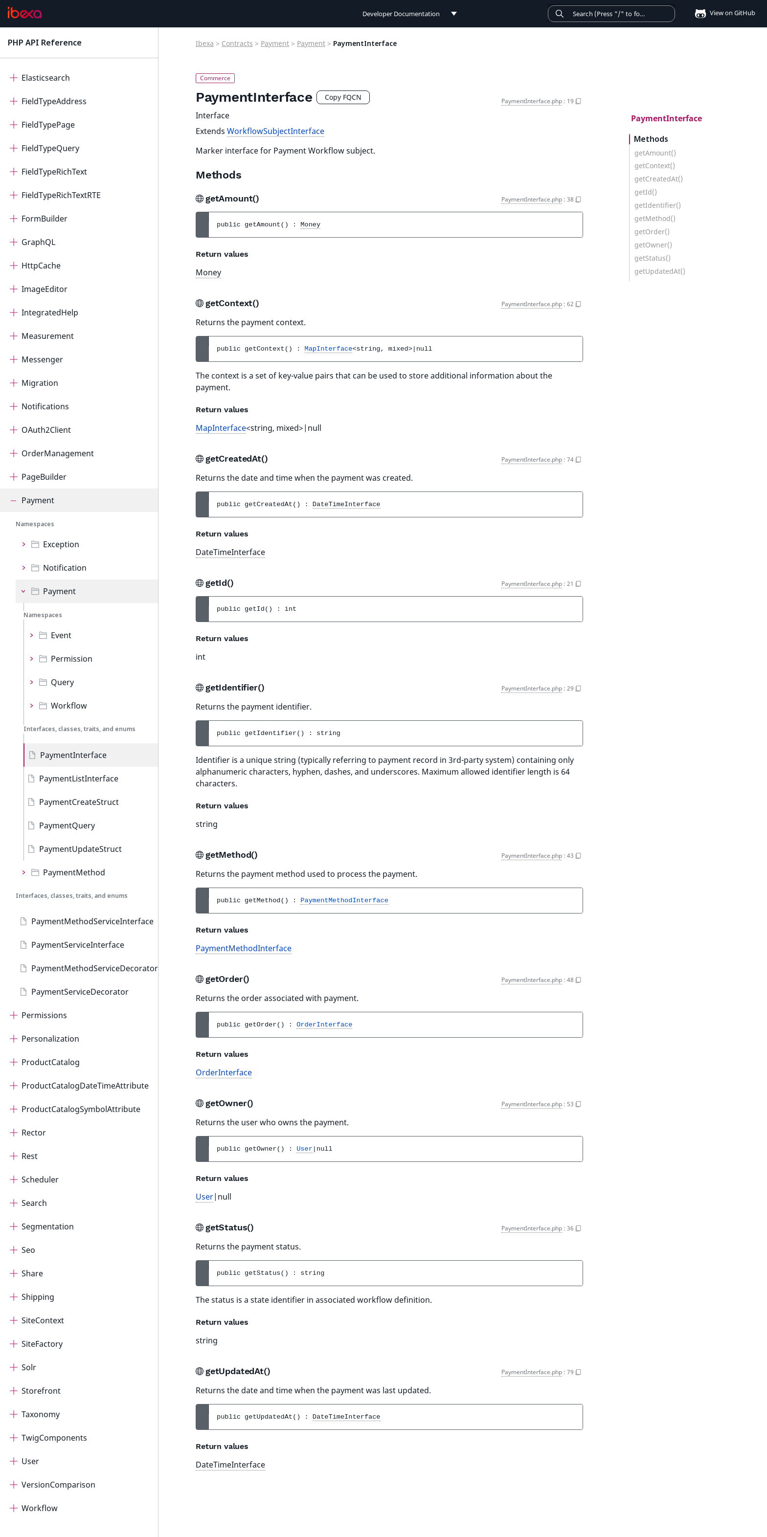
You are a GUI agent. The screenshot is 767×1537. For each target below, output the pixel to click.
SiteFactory (42, 1343)
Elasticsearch (46, 77)
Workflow (69, 705)
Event (61, 635)
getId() (645, 192)
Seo (28, 1250)
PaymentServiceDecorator (80, 991)
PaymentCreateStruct (79, 802)
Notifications (45, 406)
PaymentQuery (67, 825)
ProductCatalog (51, 1062)
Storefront (41, 1390)
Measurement (48, 336)
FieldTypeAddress (54, 101)
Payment (38, 500)
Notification (65, 567)
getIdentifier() (657, 205)
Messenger (42, 359)
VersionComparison (58, 1484)
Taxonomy (41, 1414)
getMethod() (655, 218)
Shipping (38, 1297)
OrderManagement (58, 453)
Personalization (50, 1038)
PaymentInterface (73, 755)
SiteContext (43, 1320)
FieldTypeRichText (54, 171)
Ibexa (205, 43)
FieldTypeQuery (50, 148)
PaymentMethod (74, 872)
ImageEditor (45, 289)
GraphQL (38, 242)
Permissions (44, 1015)
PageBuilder (44, 476)
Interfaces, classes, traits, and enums (79, 729)
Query (62, 682)
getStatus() (652, 258)
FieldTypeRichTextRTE (61, 195)
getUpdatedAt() (659, 271)
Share (32, 1273)
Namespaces (35, 524)
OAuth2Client (46, 429)
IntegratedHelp (50, 312)
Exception (61, 544)
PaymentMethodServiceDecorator (94, 968)
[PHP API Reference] (24, 12)
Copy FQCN (343, 97)
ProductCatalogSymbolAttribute (81, 1109)
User (30, 1461)
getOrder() (652, 231)
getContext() (654, 165)
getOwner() (653, 245)
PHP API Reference (45, 42)
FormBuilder (45, 218)
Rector (34, 1132)
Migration (40, 383)
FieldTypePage (48, 124)
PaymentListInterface (78, 778)
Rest (30, 1156)
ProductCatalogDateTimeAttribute (85, 1085)
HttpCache (41, 265)
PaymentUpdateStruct (80, 849)
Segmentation (48, 1226)
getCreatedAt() (658, 179)
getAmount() (655, 153)
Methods (651, 139)
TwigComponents (54, 1437)
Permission (71, 658)
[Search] (611, 13)
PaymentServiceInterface (77, 944)
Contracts (237, 43)
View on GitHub (722, 12)
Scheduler (40, 1179)
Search (34, 1203)
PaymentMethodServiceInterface (92, 921)
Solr (29, 1367)
